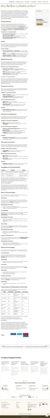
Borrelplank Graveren (20, 1)
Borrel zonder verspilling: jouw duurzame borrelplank (25, 363)
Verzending (18, 407)
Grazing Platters (34, 1)
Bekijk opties (40, 24)
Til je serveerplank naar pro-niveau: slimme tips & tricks (35, 363)
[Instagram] (30, 409)
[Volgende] (48, 388)
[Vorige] (2, 388)
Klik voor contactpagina (5, 407)
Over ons (17, 405)
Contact (17, 404)
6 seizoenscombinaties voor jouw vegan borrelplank (15, 363)
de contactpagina (30, 406)
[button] (13, 334)
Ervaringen (17, 406)
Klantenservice (45, 1)
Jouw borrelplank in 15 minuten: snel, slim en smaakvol (5, 363)
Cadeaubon (40, 1)
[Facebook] (28, 409)
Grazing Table (27, 1)
